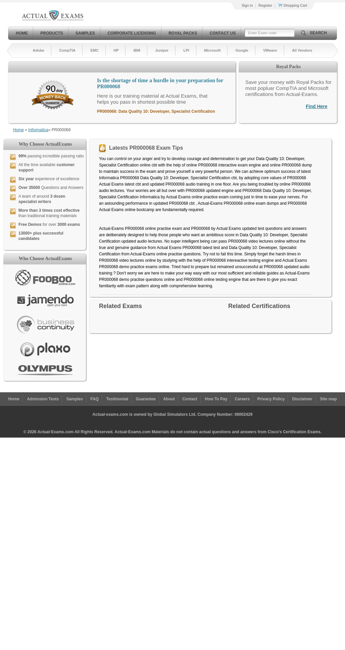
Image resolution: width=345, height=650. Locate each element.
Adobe (38, 50)
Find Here (317, 106)
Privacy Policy (271, 399)
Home (22, 33)
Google (242, 50)
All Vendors (302, 50)
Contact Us (223, 33)
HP (115, 50)
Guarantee (146, 399)
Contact (189, 399)
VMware (270, 50)
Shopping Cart (292, 5)
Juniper (161, 50)
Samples (85, 33)
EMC (94, 50)
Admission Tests (43, 399)
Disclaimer (302, 399)
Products (51, 33)
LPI (186, 50)
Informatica (38, 130)
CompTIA (67, 50)
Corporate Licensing (131, 33)
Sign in (247, 5)
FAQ (94, 399)
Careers (242, 399)
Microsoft (212, 50)
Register (265, 5)
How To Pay (216, 399)
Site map (328, 399)
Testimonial (117, 399)
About (169, 399)
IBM (137, 50)
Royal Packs (182, 33)
